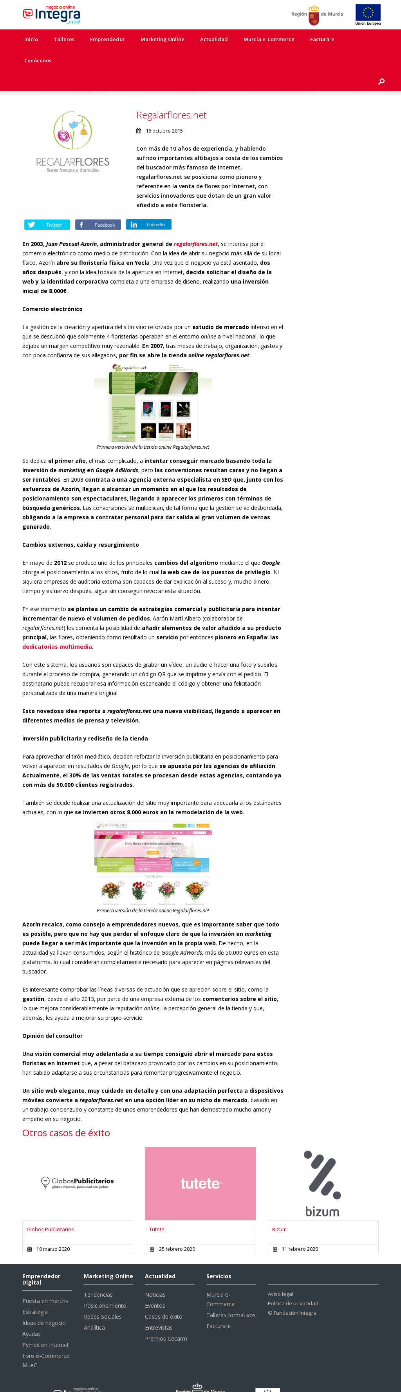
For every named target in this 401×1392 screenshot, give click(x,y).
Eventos (155, 1285)
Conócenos (37, 60)
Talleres (64, 39)
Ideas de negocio (44, 1302)
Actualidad (214, 39)
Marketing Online (162, 39)
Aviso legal (280, 1273)
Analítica (94, 1307)
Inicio (31, 39)
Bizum (279, 1209)
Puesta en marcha (45, 1281)
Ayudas (31, 1313)
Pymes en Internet (45, 1324)
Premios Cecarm (166, 1318)
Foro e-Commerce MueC (45, 1340)
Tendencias (98, 1274)
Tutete (156, 1209)
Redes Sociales (103, 1296)
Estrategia (35, 1292)
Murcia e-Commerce (269, 39)
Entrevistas (159, 1307)
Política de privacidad (293, 1283)
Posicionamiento (105, 1285)
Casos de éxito (163, 1296)
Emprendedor (107, 39)
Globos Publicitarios (50, 1209)
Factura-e (322, 39)
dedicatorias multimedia (57, 626)
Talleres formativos (231, 1295)
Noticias (155, 1274)
